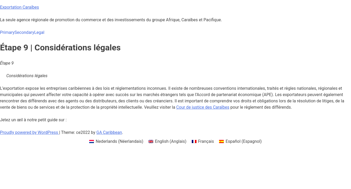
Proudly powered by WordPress (29, 132)
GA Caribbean (109, 132)
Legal (39, 32)
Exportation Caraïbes (19, 7)
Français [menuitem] (206, 141)
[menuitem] (116, 141)
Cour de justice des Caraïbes (202, 107)
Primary (7, 32)
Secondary (24, 32)
